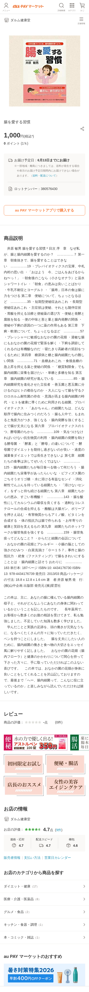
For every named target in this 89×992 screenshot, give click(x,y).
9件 (58, 830)
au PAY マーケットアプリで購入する (44, 210)
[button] (82, 129)
